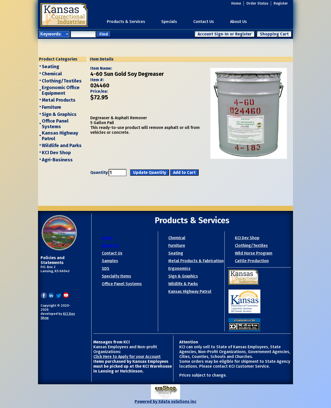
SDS (105, 268)
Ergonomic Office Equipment (61, 90)
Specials (169, 21)
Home (236, 3)
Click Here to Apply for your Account (127, 356)
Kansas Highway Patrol (189, 291)
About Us (238, 21)
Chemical (52, 74)
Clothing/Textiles (62, 81)
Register (281, 3)
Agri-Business (57, 160)
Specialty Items (116, 276)
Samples (110, 260)
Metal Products (58, 100)
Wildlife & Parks (183, 283)
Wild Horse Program (253, 253)
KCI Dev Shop (56, 152)
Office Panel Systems (55, 123)
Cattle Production (252, 260)
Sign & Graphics (59, 114)
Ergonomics (179, 268)
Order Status (257, 3)
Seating (50, 66)
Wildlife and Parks (62, 145)
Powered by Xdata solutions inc (165, 401)
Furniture (51, 107)
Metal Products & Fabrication (196, 260)
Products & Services (126, 21)
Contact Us (203, 21)
